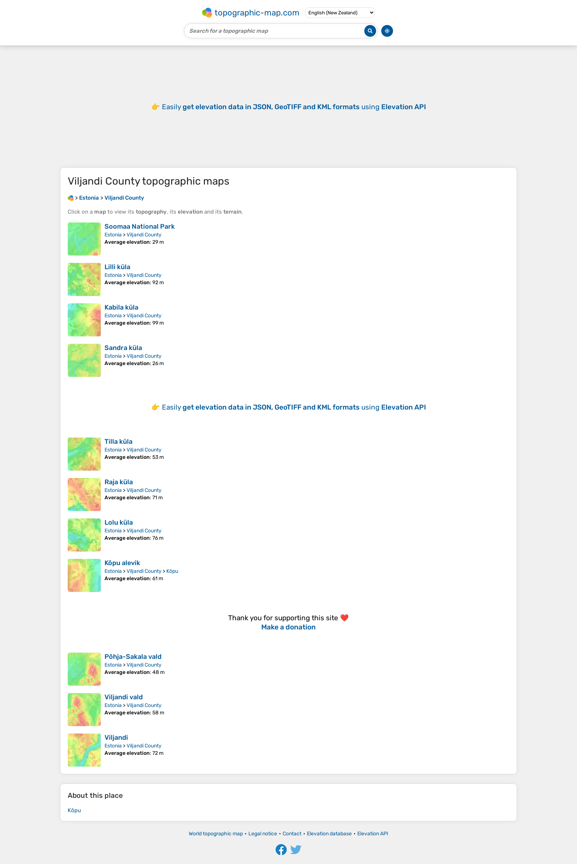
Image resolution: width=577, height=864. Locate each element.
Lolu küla (119, 522)
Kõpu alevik (122, 563)
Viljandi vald (124, 697)
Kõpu (172, 571)
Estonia (113, 235)
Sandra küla (123, 348)
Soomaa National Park (140, 226)
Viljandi (116, 737)
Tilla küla (118, 442)
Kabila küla (121, 307)
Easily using (294, 107)
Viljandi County (144, 235)
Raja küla (119, 482)
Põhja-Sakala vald (133, 657)
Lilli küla (117, 267)
